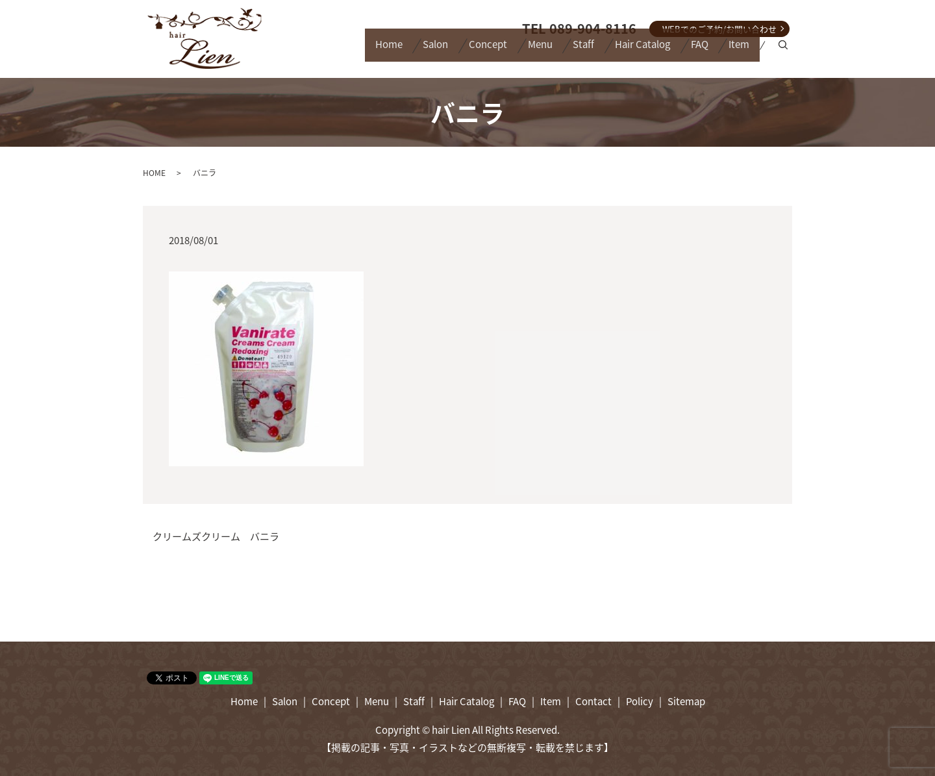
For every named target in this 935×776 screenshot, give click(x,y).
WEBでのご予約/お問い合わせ (719, 29)
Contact (593, 701)
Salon (379, 51)
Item (735, 51)
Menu (501, 51)
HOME (154, 173)
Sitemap (686, 701)
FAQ (686, 51)
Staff (553, 51)
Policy (639, 701)
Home (324, 51)
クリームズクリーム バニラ (216, 537)
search (785, 52)
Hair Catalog (621, 51)
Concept (440, 51)
